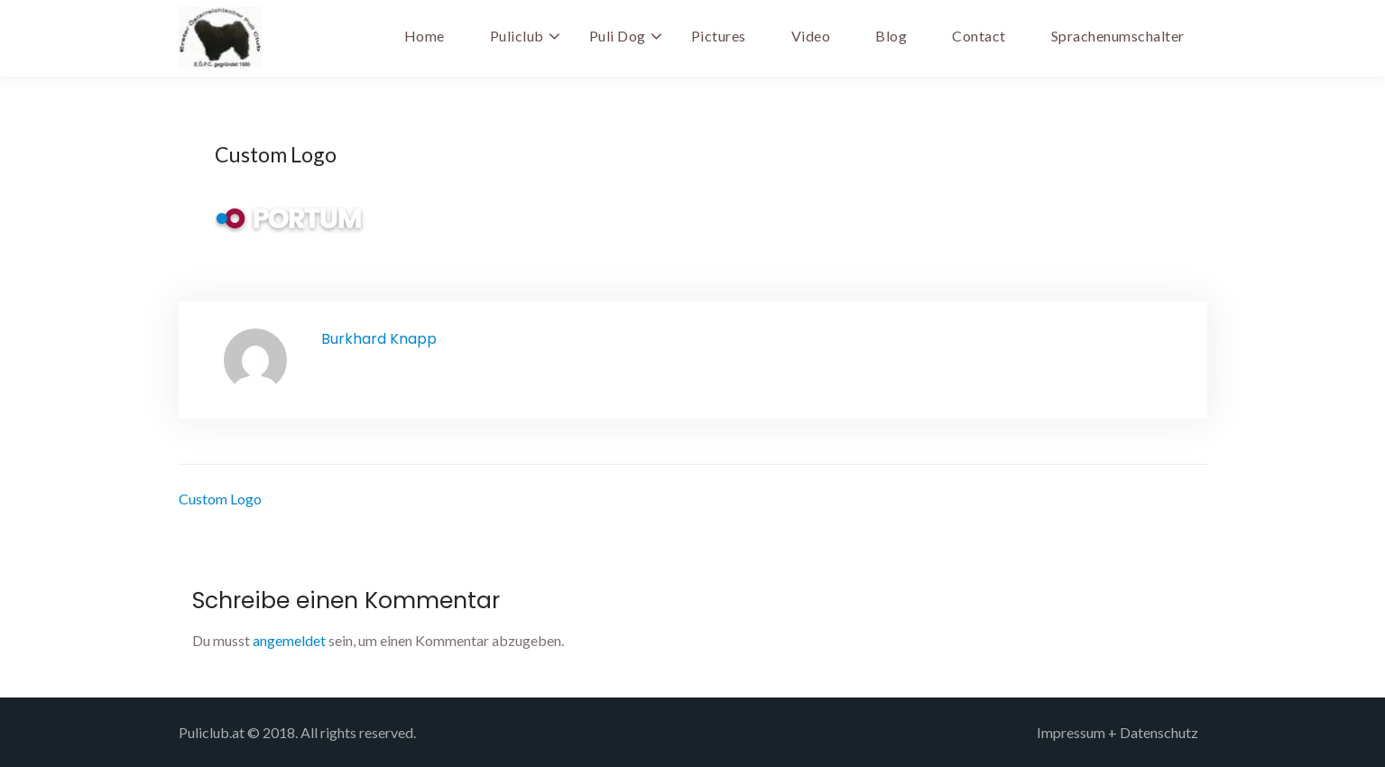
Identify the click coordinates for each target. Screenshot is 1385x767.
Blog (891, 35)
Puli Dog (617, 35)
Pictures (718, 35)
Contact (979, 35)
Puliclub (517, 35)
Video (811, 35)
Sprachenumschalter (1118, 35)
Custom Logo (220, 498)
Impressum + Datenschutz (1117, 732)
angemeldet (289, 640)
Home (424, 35)
